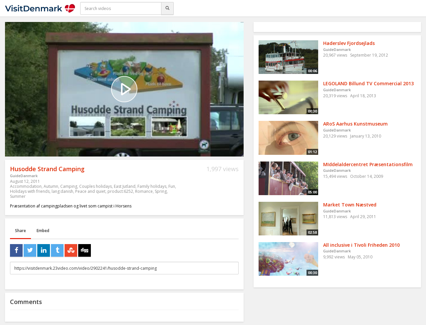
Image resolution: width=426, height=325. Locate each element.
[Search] (167, 8)
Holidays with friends (30, 191)
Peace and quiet (90, 191)
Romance (144, 191)
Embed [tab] (43, 230)
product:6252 (120, 191)
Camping (68, 186)
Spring (161, 191)
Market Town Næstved (349, 204)
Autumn (51, 186)
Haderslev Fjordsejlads (349, 43)
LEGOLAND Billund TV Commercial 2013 (368, 83)
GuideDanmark (24, 175)
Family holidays (151, 186)
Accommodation (26, 186)
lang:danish (62, 191)
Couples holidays (95, 186)
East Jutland (124, 186)
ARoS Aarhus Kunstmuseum (355, 124)
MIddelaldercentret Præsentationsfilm (368, 164)
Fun (171, 186)
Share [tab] (20, 230)
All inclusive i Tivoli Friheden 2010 (361, 245)
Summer (18, 196)
